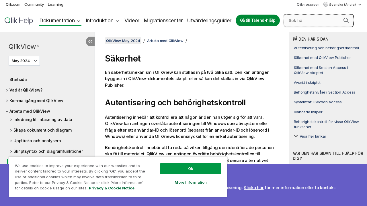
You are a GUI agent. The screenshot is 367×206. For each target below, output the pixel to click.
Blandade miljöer (308, 112)
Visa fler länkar (313, 136)
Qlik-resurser (308, 4)
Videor (132, 20)
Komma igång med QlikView (36, 100)
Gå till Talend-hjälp (258, 20)
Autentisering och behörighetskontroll (326, 47)
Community (34, 4)
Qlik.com (13, 4)
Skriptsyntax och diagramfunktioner (48, 151)
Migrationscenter (163, 20)
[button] (346, 20)
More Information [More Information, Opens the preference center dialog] (186, 178)
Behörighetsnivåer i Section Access (325, 92)
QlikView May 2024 (123, 40)
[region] (115, 174)
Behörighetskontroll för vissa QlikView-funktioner (327, 124)
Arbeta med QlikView (29, 111)
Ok (186, 164)
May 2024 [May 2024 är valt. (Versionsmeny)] (21, 60)
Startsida (18, 79)
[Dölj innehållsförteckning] (90, 41)
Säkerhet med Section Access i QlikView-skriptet (321, 70)
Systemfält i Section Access (318, 102)
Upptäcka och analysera (37, 140)
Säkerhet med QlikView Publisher (322, 57)
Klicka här (254, 187)
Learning (55, 4)
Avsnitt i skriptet (307, 82)
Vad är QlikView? (25, 90)
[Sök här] (318, 21)
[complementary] (328, 119)
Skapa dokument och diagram (42, 130)
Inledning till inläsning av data (42, 119)
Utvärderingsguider (209, 20)
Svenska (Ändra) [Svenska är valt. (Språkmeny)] (343, 5)
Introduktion (100, 20)
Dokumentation (57, 20)
